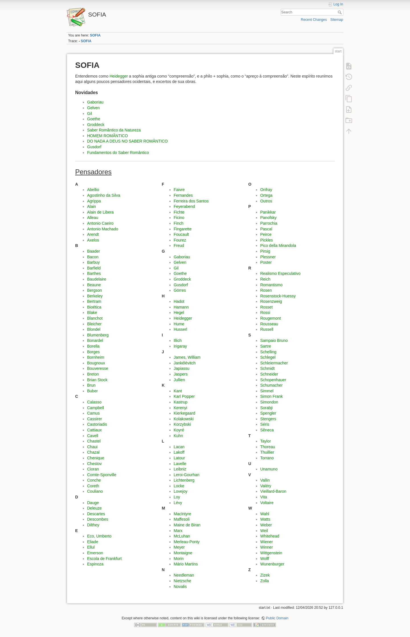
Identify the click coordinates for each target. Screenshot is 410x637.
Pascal (266, 229)
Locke (179, 486)
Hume (179, 324)
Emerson (95, 553)
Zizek (265, 575)
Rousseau (269, 324)
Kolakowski (184, 419)
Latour (179, 458)
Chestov (94, 463)
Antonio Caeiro (100, 223)
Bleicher (94, 324)
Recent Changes (314, 20)
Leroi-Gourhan (186, 474)
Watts (265, 519)
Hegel (179, 312)
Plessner (268, 257)
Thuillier (267, 452)
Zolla (264, 581)
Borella (93, 346)
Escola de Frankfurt (104, 558)
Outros (266, 201)
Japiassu (181, 368)
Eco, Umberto (99, 536)
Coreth (93, 486)
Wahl (264, 514)
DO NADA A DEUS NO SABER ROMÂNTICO (127, 141)
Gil (89, 113)
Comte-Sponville (101, 474)
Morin (179, 558)
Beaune (94, 285)
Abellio (93, 189)
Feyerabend (184, 206)
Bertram (94, 301)
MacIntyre (182, 514)
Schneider (269, 374)
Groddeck (95, 124)
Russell (266, 329)
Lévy (178, 502)
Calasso (94, 402)
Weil (264, 530)
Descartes (96, 514)
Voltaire (267, 502)
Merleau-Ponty (187, 541)
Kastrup (180, 402)
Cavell (92, 435)
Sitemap (336, 20)
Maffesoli (182, 519)
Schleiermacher (274, 363)
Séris (264, 424)
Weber (266, 525)
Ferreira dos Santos (191, 201)
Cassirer (94, 419)
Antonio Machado (102, 229)
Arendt (93, 234)
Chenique (95, 458)
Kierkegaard (184, 413)
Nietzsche (182, 581)
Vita (263, 497)
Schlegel (268, 357)
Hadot (179, 301)
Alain (91, 206)
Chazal (93, 452)
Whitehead (269, 536)
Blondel (94, 329)
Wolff (264, 558)
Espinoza (95, 564)
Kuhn (178, 435)
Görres (180, 290)
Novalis (180, 586)
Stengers (268, 419)
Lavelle (180, 463)
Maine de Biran (187, 525)
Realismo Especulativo (280, 273)
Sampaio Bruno (274, 340)
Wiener (266, 541)
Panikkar (268, 212)
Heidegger (119, 76)
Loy (177, 497)
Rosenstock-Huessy (278, 296)
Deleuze (94, 508)
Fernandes (183, 195)
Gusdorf (94, 147)
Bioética (94, 307)
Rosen (266, 290)
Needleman (184, 575)
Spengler (268, 413)
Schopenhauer (273, 380)
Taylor (265, 441)
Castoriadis (97, 424)
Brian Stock (97, 380)
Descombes (97, 519)
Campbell (95, 407)
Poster (266, 262)
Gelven (93, 108)
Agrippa (94, 201)
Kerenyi (180, 407)
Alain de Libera (100, 212)
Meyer (179, 547)
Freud (179, 245)
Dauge (93, 502)
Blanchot (94, 318)
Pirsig (265, 251)
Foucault (181, 234)
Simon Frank (271, 396)
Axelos (93, 240)
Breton (93, 374)
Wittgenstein (271, 553)
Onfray (266, 189)
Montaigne (183, 553)
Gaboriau (95, 102)
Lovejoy (180, 491)
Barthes (94, 273)
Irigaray (180, 346)
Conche (94, 480)
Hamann (181, 307)
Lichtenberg (184, 480)
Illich (178, 340)
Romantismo (271, 285)
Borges (93, 352)
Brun (91, 385)
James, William (187, 357)
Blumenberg (98, 335)
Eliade (92, 541)
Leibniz (180, 469)
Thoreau (267, 447)
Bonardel (95, 340)
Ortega (266, 195)
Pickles (266, 240)
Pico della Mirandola (278, 245)
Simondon (269, 402)
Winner (266, 547)
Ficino (179, 217)
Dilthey (93, 525)
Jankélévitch (185, 363)
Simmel (267, 391)
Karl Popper (184, 396)
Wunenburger (272, 564)
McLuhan (182, 536)
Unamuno (269, 469)
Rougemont (270, 318)
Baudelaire (96, 279)
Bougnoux (96, 363)
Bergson (94, 290)
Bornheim (95, 357)
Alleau (92, 217)
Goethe (93, 119)
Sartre (265, 346)
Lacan (179, 447)
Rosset (266, 307)
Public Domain (277, 618)
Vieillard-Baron (273, 491)
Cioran (93, 469)
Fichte (179, 212)
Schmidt (267, 368)
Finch (178, 223)
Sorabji (266, 407)
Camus (93, 413)
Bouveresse (97, 368)
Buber (92, 391)
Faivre (179, 189)
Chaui (92, 447)
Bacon (93, 257)
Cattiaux (94, 430)
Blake (92, 312)
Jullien (179, 380)
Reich (265, 279)
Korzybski (182, 424)
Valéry (265, 486)
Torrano (267, 458)
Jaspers (181, 374)
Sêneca (267, 430)
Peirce (266, 234)
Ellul (91, 547)
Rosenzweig (271, 301)
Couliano (95, 491)
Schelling (268, 352)
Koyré (179, 430)
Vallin (265, 480)
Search (340, 12)
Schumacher (271, 385)
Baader (93, 251)
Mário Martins (186, 564)
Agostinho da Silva (103, 195)
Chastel (94, 441)
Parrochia (268, 223)
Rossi (265, 312)
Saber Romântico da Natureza (114, 130)
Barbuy (93, 262)
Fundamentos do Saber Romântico (118, 152)
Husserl (180, 329)
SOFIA (95, 35)
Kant (178, 391)
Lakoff (179, 452)
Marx (178, 530)
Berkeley (94, 296)
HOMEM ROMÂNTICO (107, 135)
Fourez (180, 240)
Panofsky (268, 217)
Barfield (94, 268)
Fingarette (183, 229)
